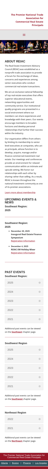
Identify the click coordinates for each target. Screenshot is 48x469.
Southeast (17, 332)
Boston (15, 463)
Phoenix (27, 463)
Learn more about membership (20, 192)
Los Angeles (41, 463)
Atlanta (4, 463)
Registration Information (23, 241)
